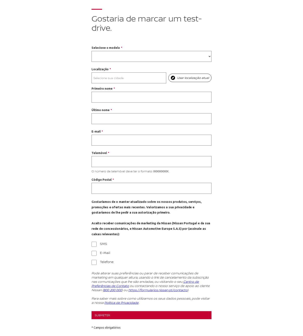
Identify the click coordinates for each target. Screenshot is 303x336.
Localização (100, 69)
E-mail (96, 131)
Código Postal (102, 179)
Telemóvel (99, 153)
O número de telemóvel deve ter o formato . (130, 171)
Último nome (101, 110)
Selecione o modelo (106, 47)
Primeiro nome (102, 88)
